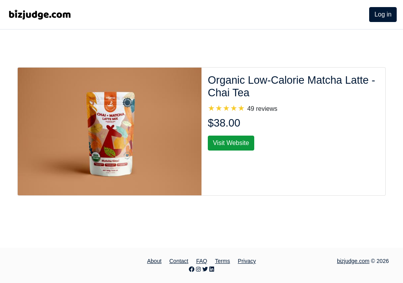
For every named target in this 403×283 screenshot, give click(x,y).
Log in (383, 14)
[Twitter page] (205, 269)
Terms (222, 261)
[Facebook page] (191, 269)
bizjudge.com (353, 261)
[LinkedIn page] (211, 269)
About (154, 261)
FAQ (201, 261)
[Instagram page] (198, 269)
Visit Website (231, 143)
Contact (178, 261)
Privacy (247, 261)
